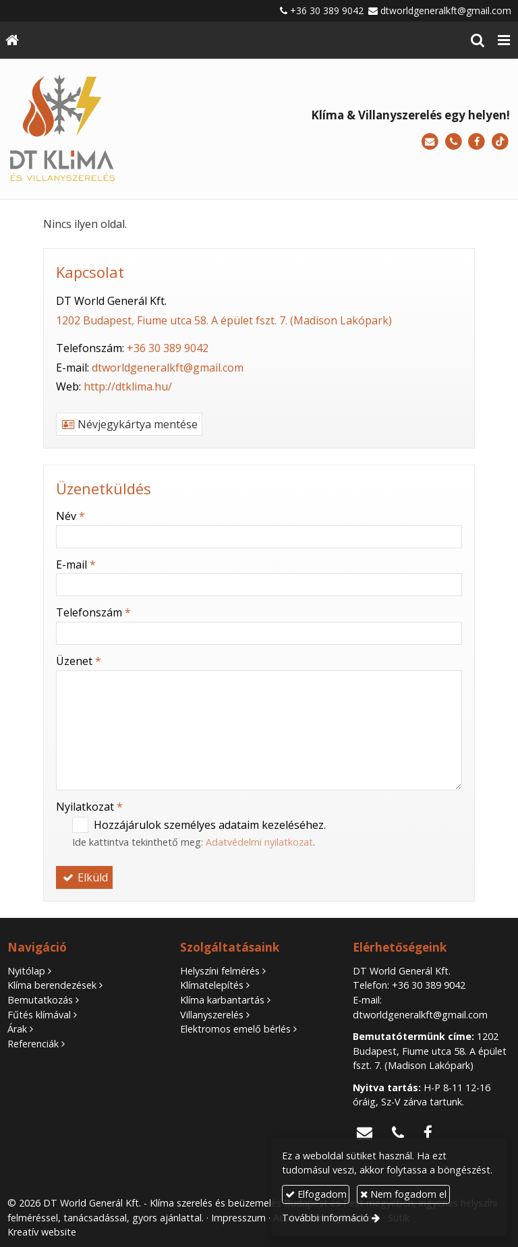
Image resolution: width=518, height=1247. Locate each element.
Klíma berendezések (51, 985)
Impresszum (238, 1217)
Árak (17, 1028)
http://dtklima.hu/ (128, 386)
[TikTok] (500, 142)
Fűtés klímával (39, 1014)
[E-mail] (430, 142)
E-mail (76, 564)
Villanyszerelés (211, 1014)
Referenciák (33, 1043)
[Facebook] (476, 142)
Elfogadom (316, 1194)
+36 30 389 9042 (327, 10)
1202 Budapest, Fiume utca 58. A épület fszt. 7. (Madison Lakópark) (224, 320)
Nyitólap (26, 970)
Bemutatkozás (40, 999)
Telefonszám (93, 612)
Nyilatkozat (89, 806)
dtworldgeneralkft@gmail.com (445, 10)
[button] (504, 40)
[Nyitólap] (12, 40)
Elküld (84, 877)
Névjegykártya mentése (129, 424)
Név (70, 516)
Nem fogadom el (403, 1194)
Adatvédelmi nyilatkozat (259, 842)
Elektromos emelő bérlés (235, 1028)
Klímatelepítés (211, 985)
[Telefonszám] (453, 142)
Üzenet (78, 661)
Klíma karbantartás (222, 999)
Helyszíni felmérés (220, 970)
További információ (325, 1217)
